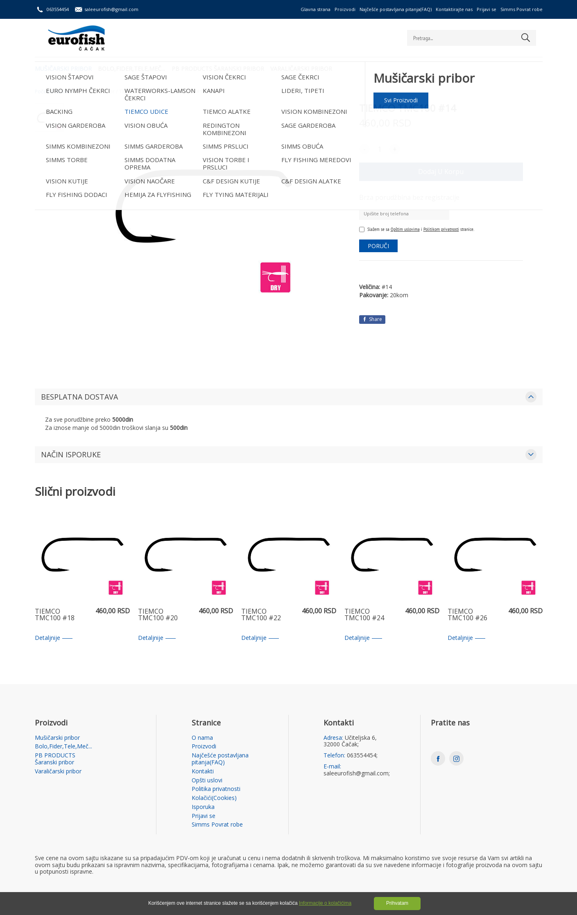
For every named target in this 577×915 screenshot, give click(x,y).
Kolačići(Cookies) (214, 798)
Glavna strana (315, 9)
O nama (202, 737)
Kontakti (203, 771)
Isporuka (203, 807)
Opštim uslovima (405, 229)
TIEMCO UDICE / (137, 92)
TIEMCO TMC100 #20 (158, 615)
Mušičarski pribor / (96, 92)
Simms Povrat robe (521, 9)
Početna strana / (53, 92)
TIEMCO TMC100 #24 (364, 615)
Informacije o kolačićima (325, 903)
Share (372, 319)
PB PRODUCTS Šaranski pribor (221, 68)
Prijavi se (486, 9)
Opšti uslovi (207, 780)
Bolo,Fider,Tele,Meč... (133, 68)
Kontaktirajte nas (454, 9)
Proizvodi (345, 9)
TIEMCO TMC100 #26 (467, 615)
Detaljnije (53, 638)
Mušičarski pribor (63, 68)
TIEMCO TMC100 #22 (261, 615)
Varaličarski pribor (307, 68)
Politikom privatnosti (441, 229)
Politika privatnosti (216, 789)
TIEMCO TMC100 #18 (55, 615)
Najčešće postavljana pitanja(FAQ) (396, 9)
